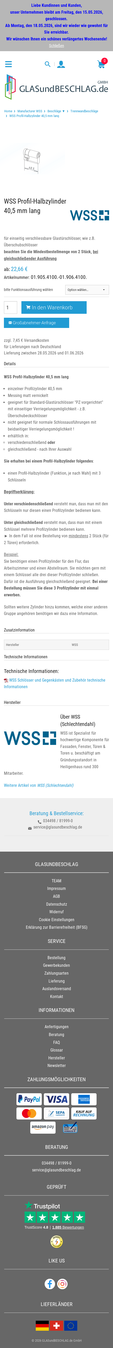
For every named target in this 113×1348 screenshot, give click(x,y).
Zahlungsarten (56, 973)
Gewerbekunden (56, 965)
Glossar (56, 1050)
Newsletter (56, 1065)
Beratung (56, 1034)
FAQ (56, 1042)
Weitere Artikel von (38, 785)
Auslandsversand (56, 988)
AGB (56, 896)
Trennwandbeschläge (84, 111)
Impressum (56, 888)
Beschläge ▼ (56, 111)
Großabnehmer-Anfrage (32, 322)
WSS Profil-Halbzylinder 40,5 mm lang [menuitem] (34, 116)
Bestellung (56, 957)
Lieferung (57, 981)
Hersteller (56, 1057)
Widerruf (56, 911)
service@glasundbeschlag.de (57, 827)
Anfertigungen (57, 1026)
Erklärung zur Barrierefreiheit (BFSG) (56, 927)
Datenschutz (56, 904)
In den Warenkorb (49, 307)
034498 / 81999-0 (58, 820)
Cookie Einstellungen (56, 919)
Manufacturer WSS (29, 111)
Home (8, 111)
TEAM (56, 880)
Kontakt (56, 996)
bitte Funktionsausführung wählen (28, 290)
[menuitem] (8, 111)
